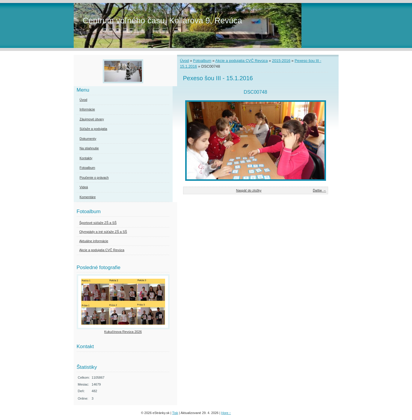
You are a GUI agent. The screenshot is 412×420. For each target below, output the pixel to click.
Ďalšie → (319, 190)
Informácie (87, 109)
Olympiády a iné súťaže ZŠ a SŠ (103, 231)
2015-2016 (281, 60)
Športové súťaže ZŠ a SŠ (98, 223)
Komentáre (88, 197)
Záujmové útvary (92, 119)
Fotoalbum (202, 60)
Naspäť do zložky (249, 190)
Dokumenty (88, 138)
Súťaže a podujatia (93, 129)
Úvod (184, 60)
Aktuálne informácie (93, 241)
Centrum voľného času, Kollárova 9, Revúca (162, 20)
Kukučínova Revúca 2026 (123, 331)
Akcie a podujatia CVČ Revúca (241, 60)
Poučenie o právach (94, 177)
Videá (84, 187)
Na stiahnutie (89, 148)
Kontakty (86, 158)
